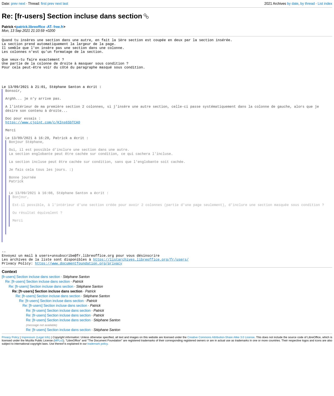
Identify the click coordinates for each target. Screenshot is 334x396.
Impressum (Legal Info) (35, 386)
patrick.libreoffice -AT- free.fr (39, 27)
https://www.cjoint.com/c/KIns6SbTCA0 (42, 140)
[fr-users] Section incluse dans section (31, 326)
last (65, 3)
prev (14, 3)
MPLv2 (59, 389)
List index (325, 3)
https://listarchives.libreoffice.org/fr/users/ (141, 307)
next (22, 3)
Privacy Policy (10, 386)
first (44, 3)
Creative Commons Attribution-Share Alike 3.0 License (220, 386)
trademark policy (97, 392)
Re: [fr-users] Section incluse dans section (75, 16)
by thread (307, 3)
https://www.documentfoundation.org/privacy (78, 312)
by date (292, 3)
